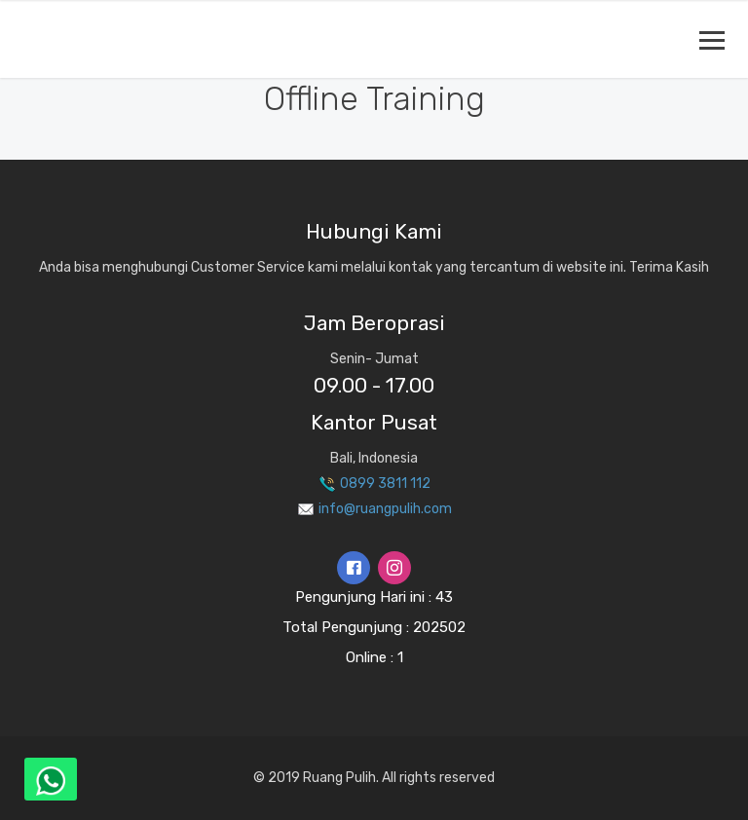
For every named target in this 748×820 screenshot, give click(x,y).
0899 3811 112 (374, 483)
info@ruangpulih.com (374, 509)
